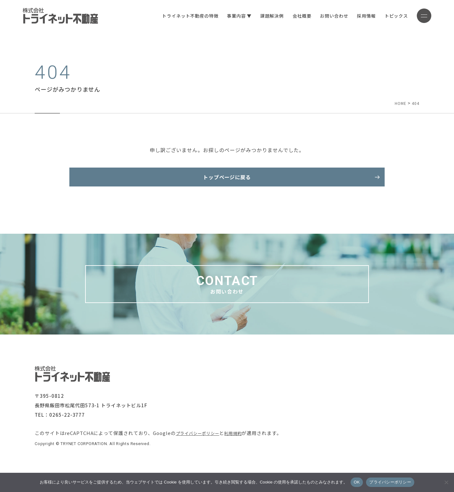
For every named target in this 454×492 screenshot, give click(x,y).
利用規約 (241, 445)
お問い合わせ (323, 16)
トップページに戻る (227, 180)
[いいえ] (446, 482)
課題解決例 (261, 16)
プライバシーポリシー (201, 445)
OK (357, 482)
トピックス (385, 16)
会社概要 (291, 16)
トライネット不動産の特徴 (179, 16)
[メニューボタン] (418, 15)
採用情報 (355, 16)
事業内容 (225, 16)
